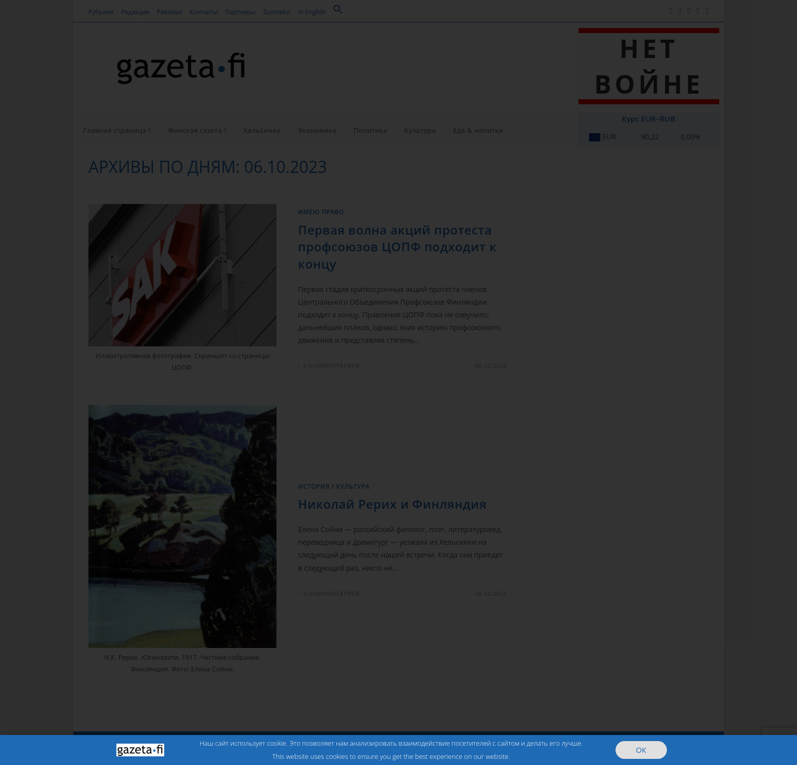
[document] (398, 382)
